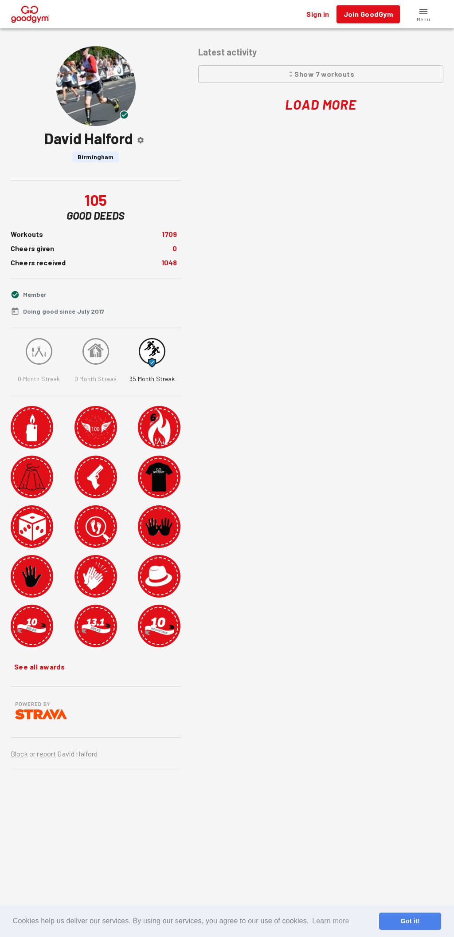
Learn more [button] (330, 921)
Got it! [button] (409, 921)
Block (19, 753)
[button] (423, 14)
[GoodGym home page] (30, 13)
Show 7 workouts (321, 74)
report (46, 753)
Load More (321, 104)
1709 (169, 234)
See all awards (39, 667)
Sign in (318, 14)
